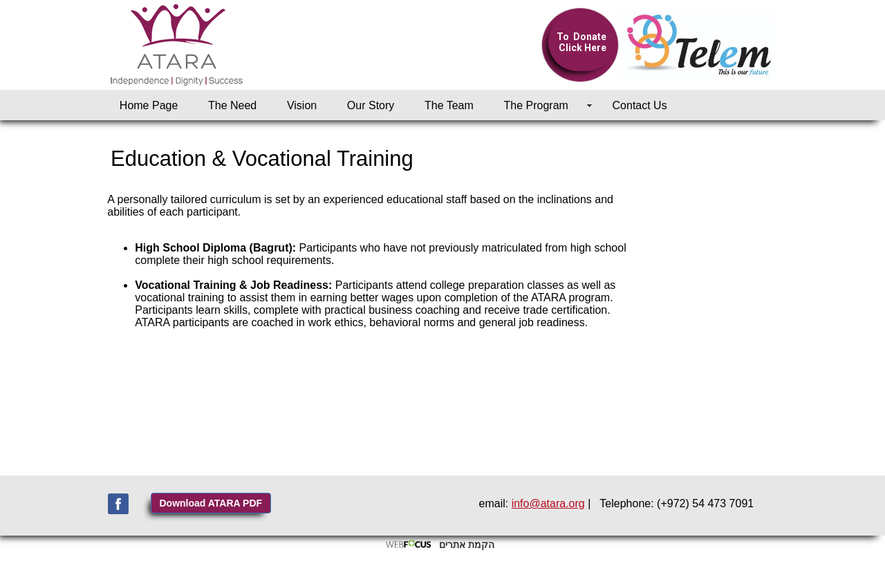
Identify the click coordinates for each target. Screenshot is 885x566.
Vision (302, 105)
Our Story (370, 105)
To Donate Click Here (581, 42)
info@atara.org (548, 503)
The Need (232, 105)
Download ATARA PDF (211, 503)
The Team (449, 105)
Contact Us (640, 105)
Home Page (149, 105)
